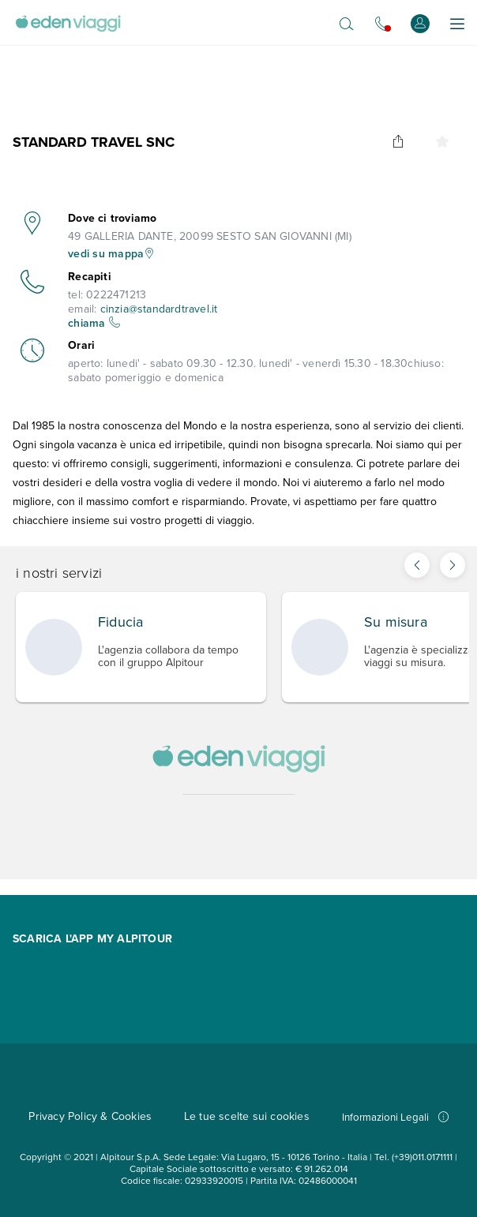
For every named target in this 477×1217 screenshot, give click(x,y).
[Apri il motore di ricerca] (347, 24)
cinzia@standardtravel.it (159, 309)
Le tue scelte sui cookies (247, 1116)
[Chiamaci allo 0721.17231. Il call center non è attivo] (382, 24)
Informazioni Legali (395, 1117)
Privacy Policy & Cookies (90, 1116)
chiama (94, 323)
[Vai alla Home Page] (68, 23)
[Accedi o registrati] (420, 23)
